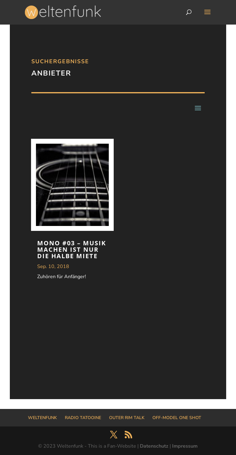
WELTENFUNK (42, 418)
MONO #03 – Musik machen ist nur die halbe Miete (71, 249)
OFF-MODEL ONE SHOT (176, 418)
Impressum (185, 446)
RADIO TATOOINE (83, 418)
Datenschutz (154, 446)
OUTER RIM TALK (126, 418)
